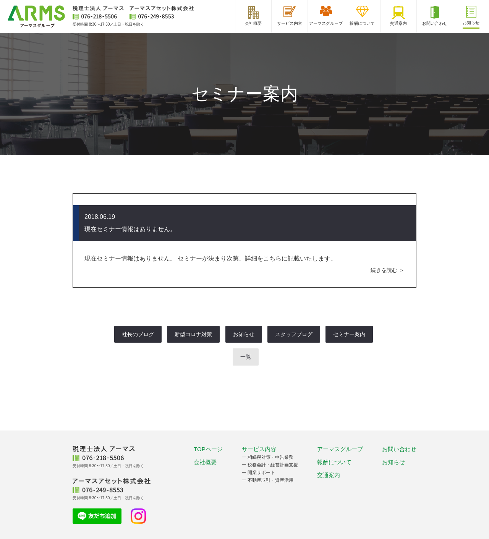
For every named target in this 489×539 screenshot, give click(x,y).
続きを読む (384, 270)
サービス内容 (259, 449)
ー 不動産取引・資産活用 (267, 480)
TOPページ (208, 449)
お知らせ (243, 334)
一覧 (245, 357)
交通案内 (328, 475)
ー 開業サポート (258, 472)
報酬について (334, 462)
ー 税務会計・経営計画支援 (270, 465)
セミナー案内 (349, 334)
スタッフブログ (294, 334)
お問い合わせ (399, 449)
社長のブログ (138, 334)
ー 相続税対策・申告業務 (267, 457)
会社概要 (205, 462)
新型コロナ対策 (193, 334)
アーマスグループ (340, 449)
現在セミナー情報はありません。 (130, 229)
